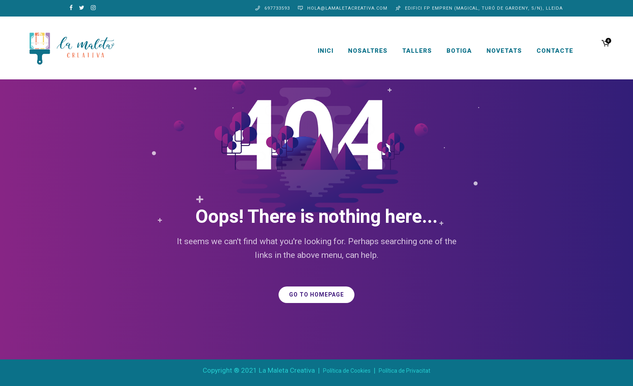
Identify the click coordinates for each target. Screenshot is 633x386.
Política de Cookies (347, 370)
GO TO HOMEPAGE (316, 295)
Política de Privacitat (404, 370)
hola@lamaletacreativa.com (347, 8)
